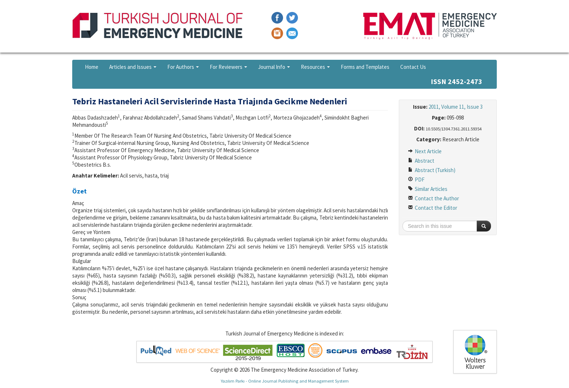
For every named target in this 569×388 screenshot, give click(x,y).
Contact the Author (433, 198)
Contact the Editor (432, 207)
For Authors (183, 66)
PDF (416, 179)
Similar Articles (427, 188)
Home (91, 66)
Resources (315, 66)
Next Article (425, 151)
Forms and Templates (365, 66)
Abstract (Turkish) (431, 170)
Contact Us (413, 66)
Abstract (421, 160)
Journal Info (274, 66)
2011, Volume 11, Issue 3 (456, 106)
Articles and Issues (132, 66)
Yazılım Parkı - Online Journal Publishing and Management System (285, 381)
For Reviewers (228, 66)
